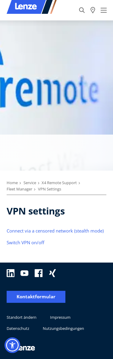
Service (30, 182)
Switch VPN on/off (25, 242)
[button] (12, 345)
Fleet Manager (19, 189)
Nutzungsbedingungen (63, 328)
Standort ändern (21, 317)
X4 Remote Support (59, 182)
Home (12, 182)
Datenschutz (18, 328)
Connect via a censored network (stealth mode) (55, 231)
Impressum (60, 317)
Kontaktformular (36, 297)
